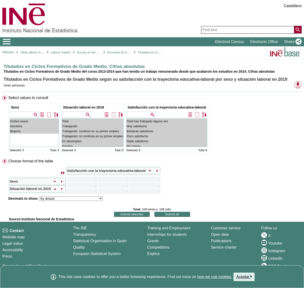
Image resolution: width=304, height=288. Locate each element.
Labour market (61, 52)
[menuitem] (152, 126)
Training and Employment (168, 228)
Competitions (158, 247)
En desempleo (92, 141)
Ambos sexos (34, 121)
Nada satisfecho (167, 141)
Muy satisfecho (167, 126)
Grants (153, 241)
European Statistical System (96, 254)
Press (7, 256)
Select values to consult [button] (28, 98)
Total (92, 121)
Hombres (34, 126)
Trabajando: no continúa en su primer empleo (92, 136)
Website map (13, 237)
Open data (220, 234)
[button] (292, 42)
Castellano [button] (293, 6)
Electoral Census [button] (229, 42)
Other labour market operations (41, 52)
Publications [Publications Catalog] (221, 241)
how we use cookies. (214, 277)
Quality (79, 247)
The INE (80, 228)
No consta (167, 146)
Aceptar (244, 276)
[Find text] (247, 30)
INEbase (8, 52)
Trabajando (92, 126)
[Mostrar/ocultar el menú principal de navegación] (6, 42)
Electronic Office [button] (264, 42)
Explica (153, 254)
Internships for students (167, 234)
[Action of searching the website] (298, 29)
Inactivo (92, 146)
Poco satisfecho (167, 136)
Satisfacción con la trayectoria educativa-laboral (167, 107)
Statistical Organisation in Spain (100, 241)
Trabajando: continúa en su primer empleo (92, 131)
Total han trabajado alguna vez (167, 121)
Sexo (15, 107)
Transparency (84, 234)
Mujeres (34, 131)
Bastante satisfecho (167, 131)
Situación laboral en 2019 (83, 107)
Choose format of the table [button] (30, 161)
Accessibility (12, 250)
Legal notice (12, 243)
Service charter (224, 247)
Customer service (225, 228)
